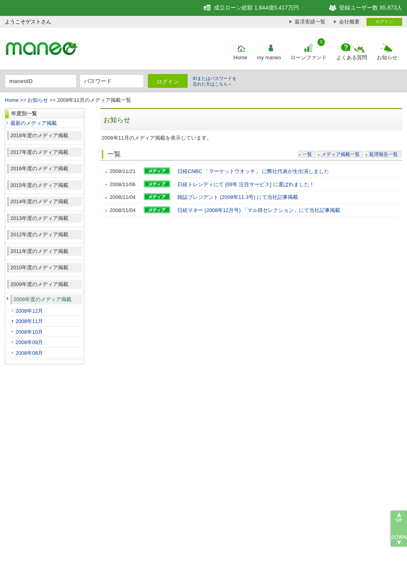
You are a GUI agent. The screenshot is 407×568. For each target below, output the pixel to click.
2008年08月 (29, 353)
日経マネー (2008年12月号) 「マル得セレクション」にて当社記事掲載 (258, 210)
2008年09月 (29, 342)
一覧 (307, 154)
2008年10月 (29, 332)
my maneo (269, 57)
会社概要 (349, 22)
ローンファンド (309, 57)
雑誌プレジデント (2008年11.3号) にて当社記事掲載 (237, 197)
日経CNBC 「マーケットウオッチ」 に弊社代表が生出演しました (253, 171)
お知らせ (387, 57)
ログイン (384, 21)
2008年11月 (29, 321)
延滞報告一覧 (383, 154)
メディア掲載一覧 (341, 154)
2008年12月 (29, 311)
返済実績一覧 (310, 22)
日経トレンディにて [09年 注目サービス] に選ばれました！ (245, 184)
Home (241, 57)
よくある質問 (351, 57)
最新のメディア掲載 (33, 123)
